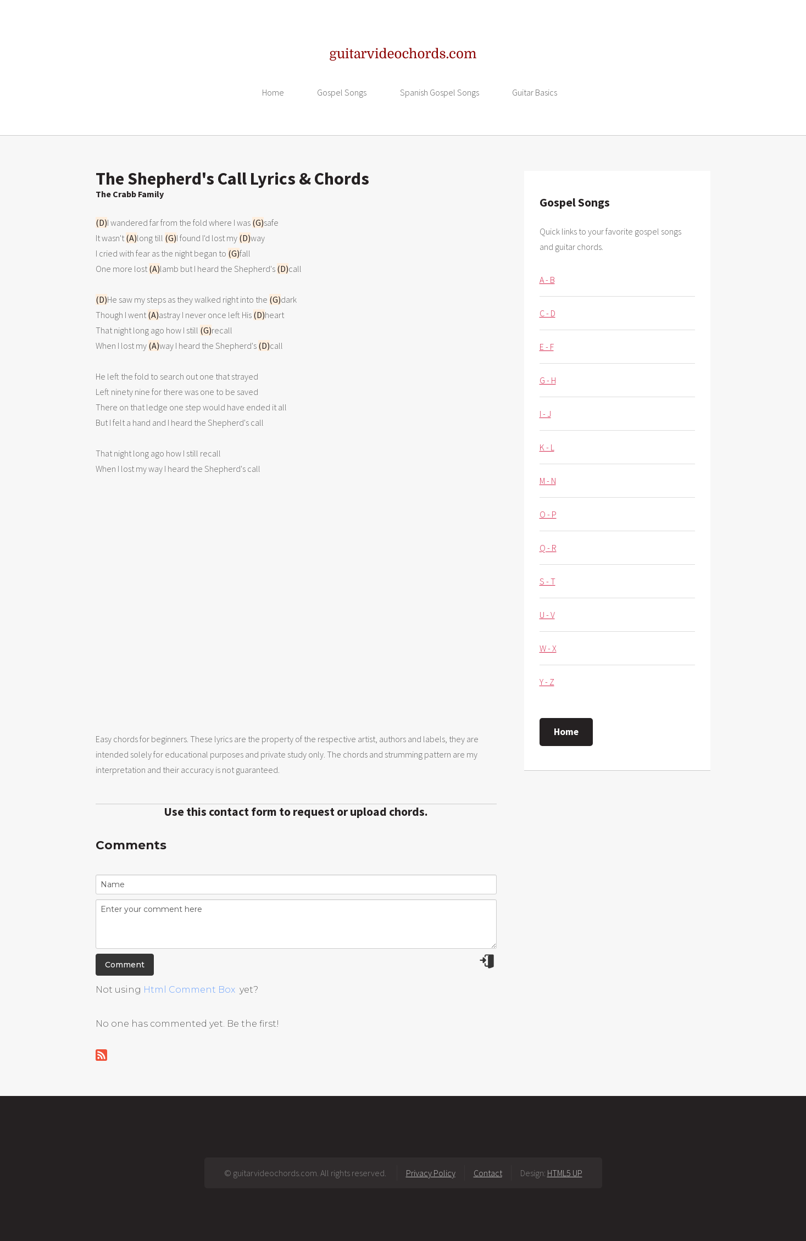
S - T (547, 581)
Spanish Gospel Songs (439, 92)
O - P (548, 514)
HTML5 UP (564, 1172)
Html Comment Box (189, 989)
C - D (547, 313)
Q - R (548, 547)
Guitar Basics (534, 92)
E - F (547, 346)
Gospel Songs (341, 92)
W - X (548, 648)
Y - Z (547, 681)
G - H (548, 380)
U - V (547, 614)
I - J (545, 413)
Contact (488, 1172)
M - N (548, 480)
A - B (547, 279)
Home (273, 92)
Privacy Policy (430, 1172)
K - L (547, 447)
